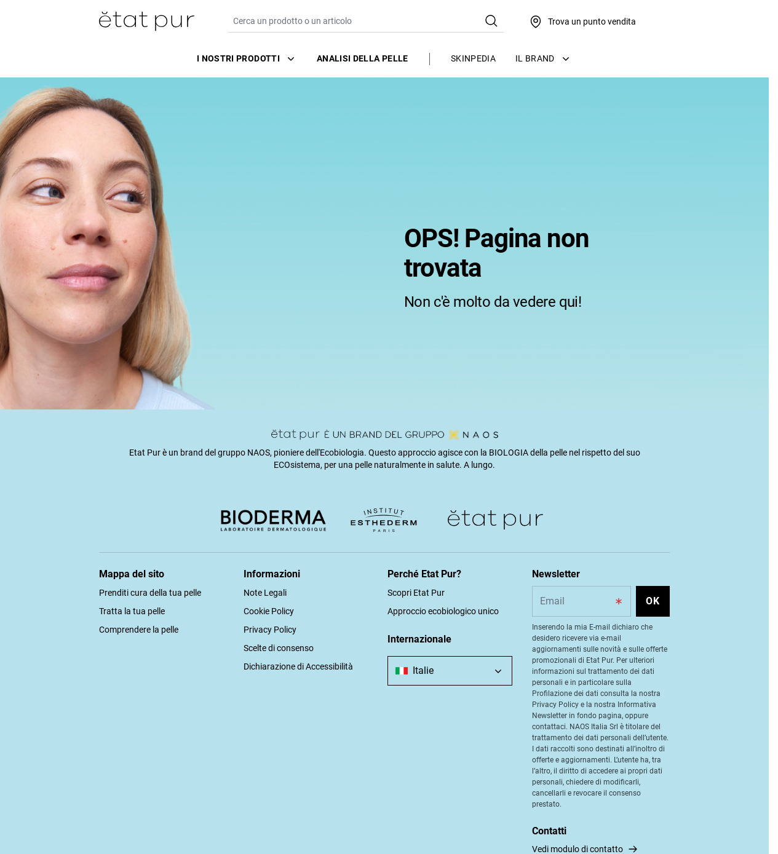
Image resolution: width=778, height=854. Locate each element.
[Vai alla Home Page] (146, 21)
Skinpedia (473, 58)
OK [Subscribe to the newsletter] (653, 601)
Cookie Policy (269, 611)
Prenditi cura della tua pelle (150, 593)
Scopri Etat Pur (416, 593)
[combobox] (449, 671)
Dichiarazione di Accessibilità (298, 666)
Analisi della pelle (362, 58)
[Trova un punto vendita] (582, 21)
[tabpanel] (384, 242)
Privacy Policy (270, 630)
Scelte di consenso (279, 648)
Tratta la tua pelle (132, 611)
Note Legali (265, 593)
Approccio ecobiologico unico (443, 611)
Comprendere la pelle (138, 630)
